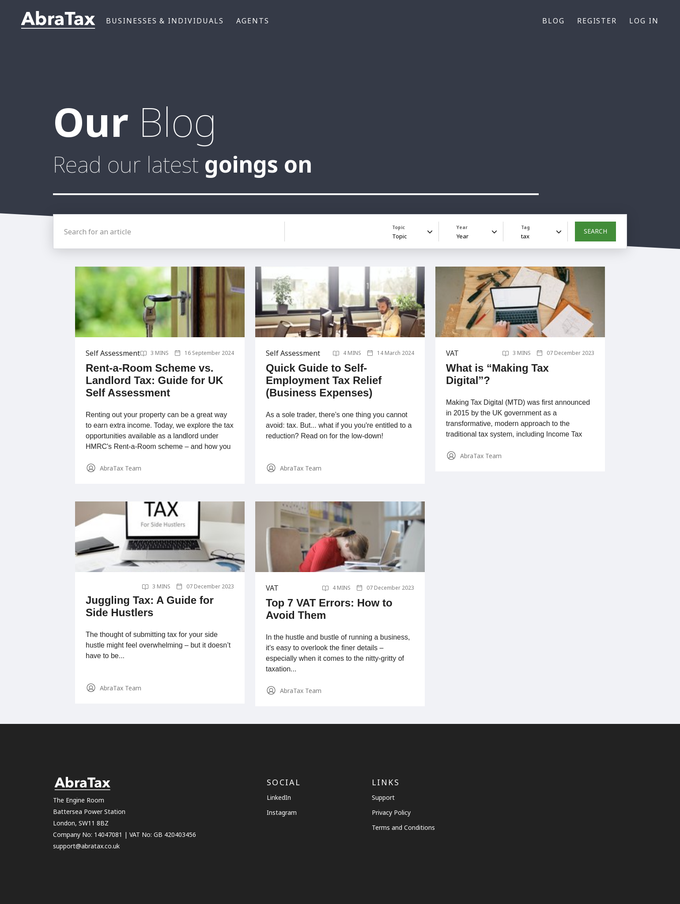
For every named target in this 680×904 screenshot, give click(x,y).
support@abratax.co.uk (86, 846)
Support (383, 797)
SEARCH (595, 231)
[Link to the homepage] (58, 21)
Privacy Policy (391, 812)
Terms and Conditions (403, 827)
